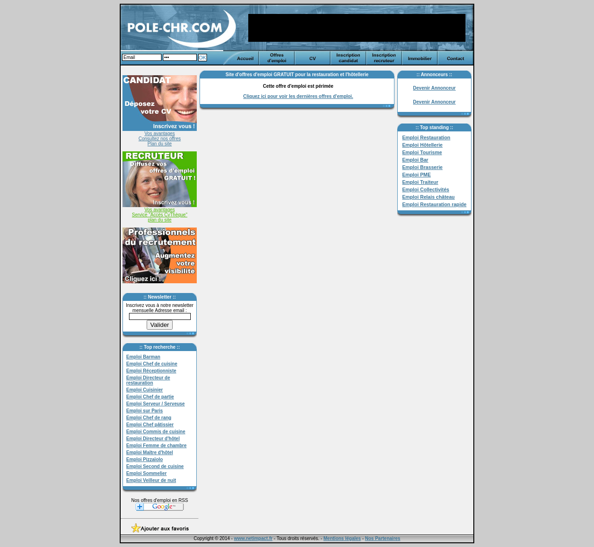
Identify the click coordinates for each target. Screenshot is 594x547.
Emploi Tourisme (422, 152)
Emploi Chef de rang (148, 417)
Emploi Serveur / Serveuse (155, 403)
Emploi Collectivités (425, 189)
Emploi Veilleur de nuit (151, 480)
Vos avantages (159, 133)
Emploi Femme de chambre (156, 445)
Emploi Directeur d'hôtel (153, 438)
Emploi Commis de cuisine (155, 431)
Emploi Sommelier (146, 473)
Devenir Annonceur (434, 88)
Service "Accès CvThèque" (159, 214)
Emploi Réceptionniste (151, 370)
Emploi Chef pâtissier (150, 424)
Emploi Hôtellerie (422, 145)
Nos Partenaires (382, 538)
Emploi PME (416, 174)
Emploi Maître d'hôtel (149, 452)
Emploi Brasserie (422, 167)
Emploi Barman (143, 356)
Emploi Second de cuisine (155, 466)
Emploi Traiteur (420, 182)
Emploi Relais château (428, 197)
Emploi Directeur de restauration (148, 380)
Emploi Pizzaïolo (144, 459)
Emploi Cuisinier (144, 389)
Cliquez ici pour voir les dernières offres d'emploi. (298, 96)
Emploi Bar (415, 160)
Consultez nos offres (160, 138)
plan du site (159, 219)
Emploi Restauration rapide (434, 204)
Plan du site (160, 143)
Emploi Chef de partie (150, 396)
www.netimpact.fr (253, 538)
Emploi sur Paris (144, 410)
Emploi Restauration (426, 137)
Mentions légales (342, 538)
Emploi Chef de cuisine (151, 363)
